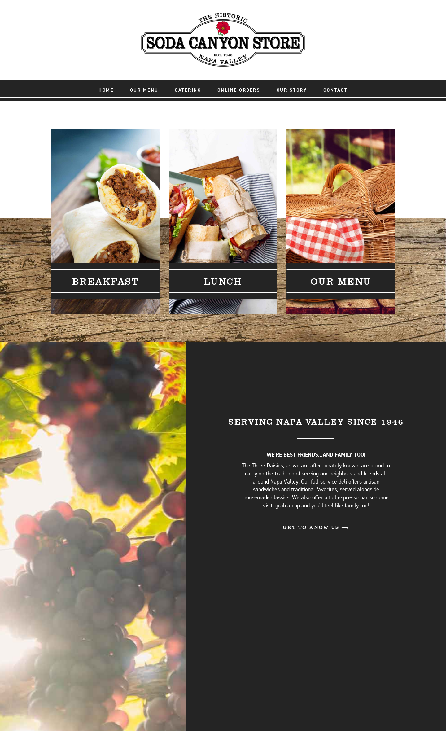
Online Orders (238, 90)
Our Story (292, 90)
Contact (335, 90)
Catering (188, 90)
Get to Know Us (312, 527)
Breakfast (105, 281)
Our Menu (144, 90)
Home (106, 90)
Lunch (223, 281)
